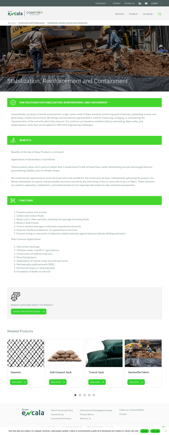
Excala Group (57, 414)
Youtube (146, 3)
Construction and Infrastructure (31, 23)
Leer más (155, 431)
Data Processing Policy (62, 410)
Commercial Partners (61, 419)
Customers (100, 3)
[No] (165, 431)
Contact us (129, 3)
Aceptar (144, 431)
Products (132, 14)
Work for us (85, 419)
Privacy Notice (87, 414)
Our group (147, 14)
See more (17, 382)
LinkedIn (140, 3)
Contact (116, 3)
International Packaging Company (96, 410)
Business (118, 14)
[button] (75, 395)
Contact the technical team (27, 311)
